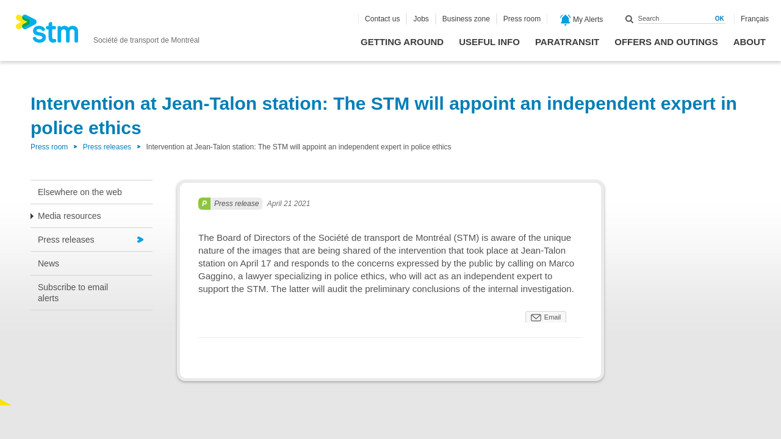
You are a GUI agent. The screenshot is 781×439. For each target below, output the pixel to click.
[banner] (107, 32)
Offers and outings (666, 42)
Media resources (69, 216)
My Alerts (581, 20)
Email (552, 317)
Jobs (420, 19)
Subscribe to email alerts (73, 292)
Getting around (402, 42)
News (48, 263)
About (749, 42)
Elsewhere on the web (80, 192)
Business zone (466, 19)
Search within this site (630, 19)
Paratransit (567, 42)
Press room (522, 19)
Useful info (489, 42)
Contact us (382, 19)
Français (755, 19)
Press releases (107, 147)
